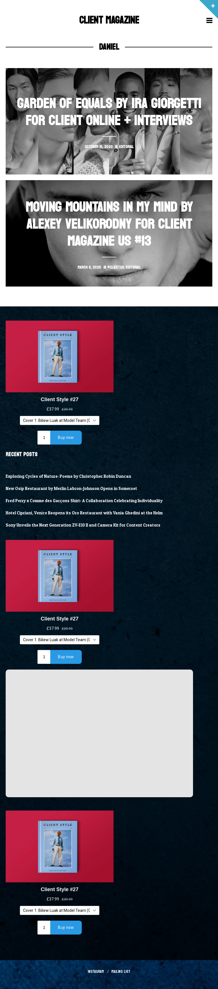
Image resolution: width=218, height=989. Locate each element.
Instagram (96, 971)
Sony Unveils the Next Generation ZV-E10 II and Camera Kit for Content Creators (83, 525)
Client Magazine (109, 20)
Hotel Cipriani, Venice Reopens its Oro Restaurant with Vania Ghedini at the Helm (84, 512)
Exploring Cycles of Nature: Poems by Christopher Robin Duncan (68, 476)
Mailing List (120, 971)
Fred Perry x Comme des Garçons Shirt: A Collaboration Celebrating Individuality (84, 500)
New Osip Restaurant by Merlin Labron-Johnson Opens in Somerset (71, 488)
